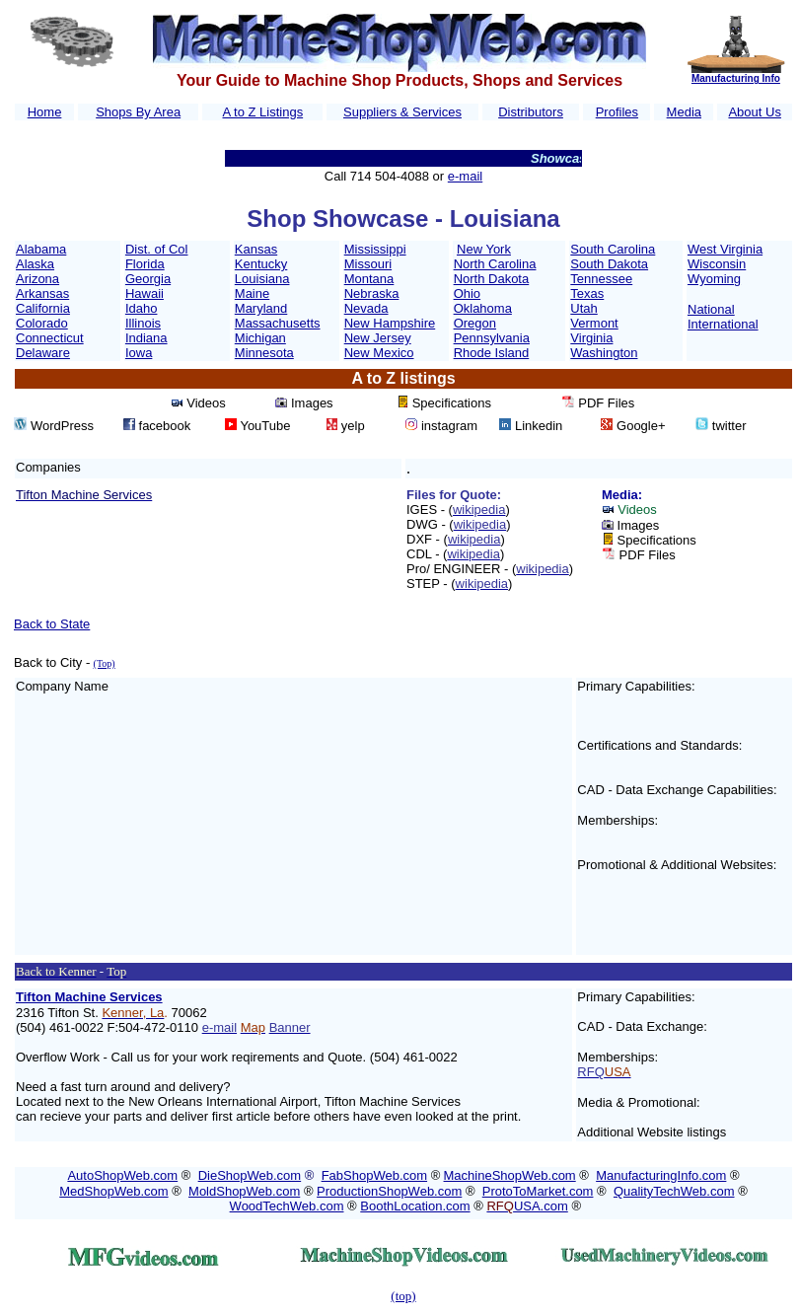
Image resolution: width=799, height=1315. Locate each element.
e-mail (465, 176)
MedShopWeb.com (113, 1191)
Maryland (261, 308)
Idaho (141, 308)
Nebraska (372, 293)
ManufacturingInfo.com (661, 1175)
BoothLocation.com (415, 1206)
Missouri (368, 263)
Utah (583, 308)
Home (45, 112)
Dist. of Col (156, 249)
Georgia (148, 278)
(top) (403, 1295)
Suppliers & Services (402, 112)
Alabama (41, 249)
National (711, 309)
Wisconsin (717, 263)
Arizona (37, 278)
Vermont (593, 323)
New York (484, 249)
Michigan (260, 337)
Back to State (52, 624)
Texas (587, 293)
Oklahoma (483, 308)
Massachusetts (278, 323)
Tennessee (601, 278)
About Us (754, 112)
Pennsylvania (492, 337)
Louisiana (262, 278)
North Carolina (495, 263)
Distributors (530, 112)
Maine (252, 293)
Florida (145, 263)
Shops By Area (138, 112)
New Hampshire (389, 323)
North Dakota (492, 278)
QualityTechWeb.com (674, 1191)
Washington (603, 352)
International (723, 324)
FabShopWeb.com (374, 1175)
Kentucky (261, 263)
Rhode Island (492, 352)
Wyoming (714, 278)
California (43, 308)
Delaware (43, 352)
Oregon (475, 323)
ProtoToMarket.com (538, 1191)
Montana (369, 278)
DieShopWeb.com (250, 1175)
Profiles (617, 112)
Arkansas (42, 293)
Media (684, 112)
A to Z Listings (262, 112)
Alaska (35, 263)
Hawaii (144, 293)
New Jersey (377, 337)
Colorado (42, 323)
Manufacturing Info (735, 78)
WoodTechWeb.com (287, 1206)
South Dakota (609, 263)
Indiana (146, 337)
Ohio (467, 293)
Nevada (366, 308)
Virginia (591, 337)
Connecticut (50, 337)
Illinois (143, 323)
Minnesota (264, 352)
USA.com (526, 1206)
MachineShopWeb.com (510, 1175)
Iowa (138, 352)
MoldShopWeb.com (244, 1191)
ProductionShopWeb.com (389, 1191)
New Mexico (379, 352)
